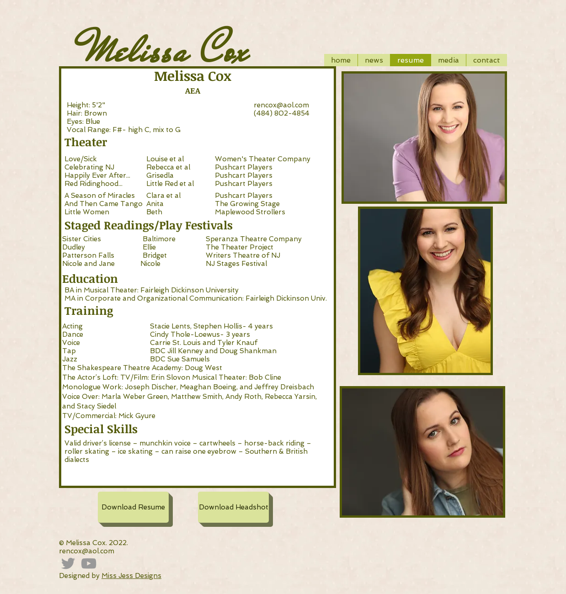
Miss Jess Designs (131, 576)
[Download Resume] (133, 507)
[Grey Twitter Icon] (68, 563)
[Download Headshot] (233, 507)
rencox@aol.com (281, 105)
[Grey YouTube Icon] (89, 563)
